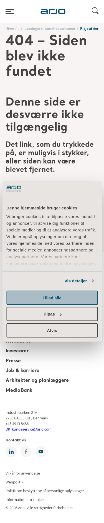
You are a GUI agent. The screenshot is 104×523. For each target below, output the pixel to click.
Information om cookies (25, 499)
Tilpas (52, 314)
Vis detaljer (76, 280)
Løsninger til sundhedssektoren (49, 28)
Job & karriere (22, 370)
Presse (13, 361)
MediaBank (19, 390)
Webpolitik (14, 481)
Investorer (17, 351)
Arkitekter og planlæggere (37, 380)
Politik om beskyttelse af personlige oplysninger (45, 490)
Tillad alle (51, 297)
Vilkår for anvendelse (23, 473)
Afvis (52, 330)
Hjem (10, 28)
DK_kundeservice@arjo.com (29, 429)
